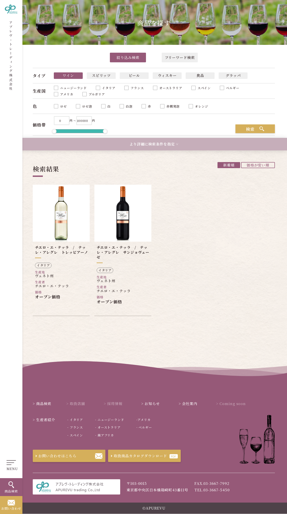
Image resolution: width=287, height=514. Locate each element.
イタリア (108, 88)
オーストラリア (170, 88)
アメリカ (66, 94)
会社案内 (188, 403)
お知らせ (150, 403)
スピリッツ (101, 75)
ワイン (68, 75)
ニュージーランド (73, 88)
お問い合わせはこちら (54, 455)
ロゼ (63, 106)
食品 (200, 75)
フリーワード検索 (180, 57)
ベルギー (232, 88)
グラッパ (233, 75)
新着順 (229, 165)
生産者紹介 (44, 419)
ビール (134, 75)
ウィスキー (167, 75)
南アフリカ (104, 435)
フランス (137, 88)
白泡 (129, 106)
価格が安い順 (258, 165)
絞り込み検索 (128, 57)
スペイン (204, 88)
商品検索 (42, 403)
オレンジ (201, 106)
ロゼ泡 (87, 106)
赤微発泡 (173, 106)
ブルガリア (97, 94)
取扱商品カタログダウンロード (137, 455)
